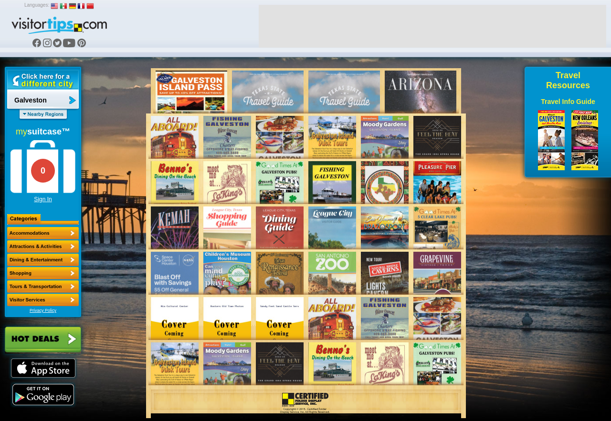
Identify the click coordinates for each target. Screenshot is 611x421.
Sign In (43, 199)
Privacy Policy (43, 310)
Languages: (36, 5)
